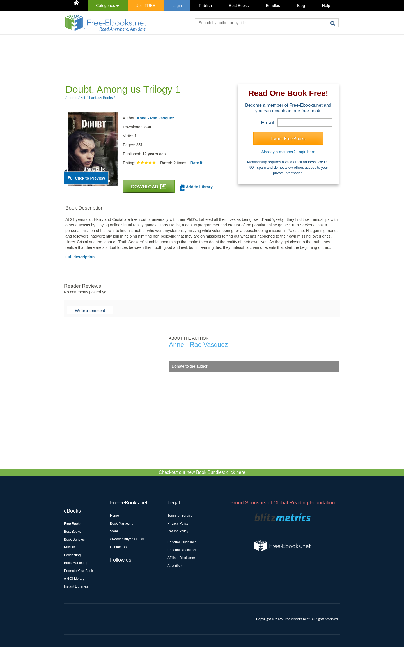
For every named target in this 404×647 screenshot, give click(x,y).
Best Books (239, 5)
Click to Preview (90, 178)
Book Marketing (75, 563)
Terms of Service (179, 516)
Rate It (196, 163)
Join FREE (145, 5)
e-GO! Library (74, 579)
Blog (301, 5)
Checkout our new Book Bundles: (202, 472)
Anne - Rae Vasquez (155, 118)
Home (114, 516)
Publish (205, 5)
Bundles (273, 5)
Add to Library (196, 187)
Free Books (72, 524)
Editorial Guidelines (181, 542)
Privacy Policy (178, 523)
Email (267, 123)
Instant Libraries (76, 586)
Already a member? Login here (288, 152)
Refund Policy (177, 531)
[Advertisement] (166, 59)
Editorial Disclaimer (181, 550)
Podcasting (72, 555)
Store (114, 531)
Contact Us (118, 547)
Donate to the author (190, 366)
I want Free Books (288, 138)
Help (326, 5)
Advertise (174, 566)
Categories (107, 5)
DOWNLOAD (148, 186)
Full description (80, 257)
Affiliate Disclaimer (181, 558)
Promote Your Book (78, 571)
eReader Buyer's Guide (127, 539)
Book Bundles (74, 539)
